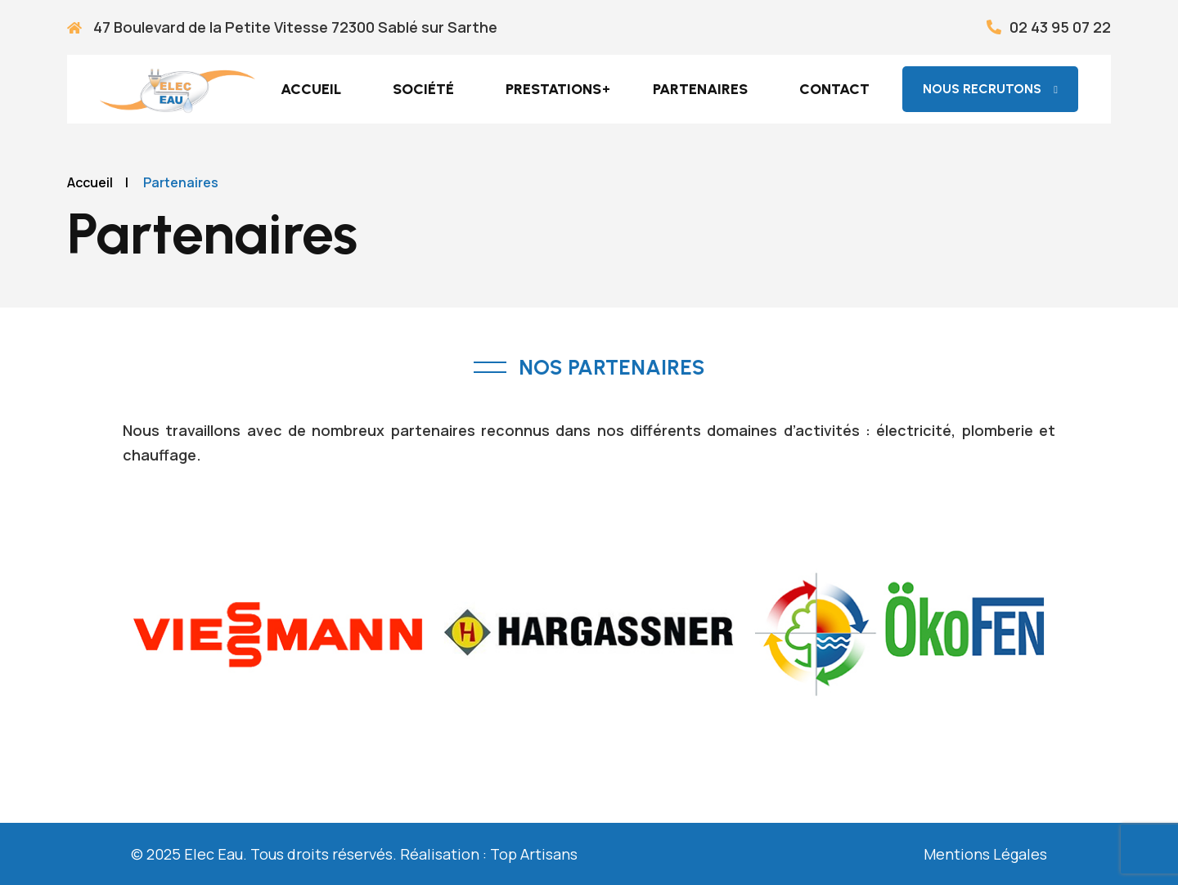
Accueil (311, 89)
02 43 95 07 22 (1049, 27)
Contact (834, 89)
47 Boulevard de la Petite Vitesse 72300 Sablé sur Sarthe (282, 27)
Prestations (553, 89)
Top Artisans (534, 854)
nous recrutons (990, 89)
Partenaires (700, 89)
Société (423, 89)
